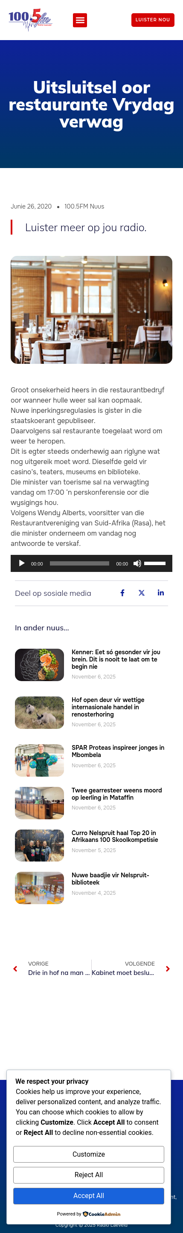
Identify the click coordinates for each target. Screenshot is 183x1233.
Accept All (88, 1196)
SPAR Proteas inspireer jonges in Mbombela (118, 751)
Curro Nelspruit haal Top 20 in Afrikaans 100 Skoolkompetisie (115, 836)
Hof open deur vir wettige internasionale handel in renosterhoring (108, 707)
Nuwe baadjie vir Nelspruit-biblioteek (110, 878)
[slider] (80, 563)
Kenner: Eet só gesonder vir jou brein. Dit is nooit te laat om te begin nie (116, 659)
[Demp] (137, 563)
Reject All (89, 1175)
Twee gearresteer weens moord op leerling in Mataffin (117, 793)
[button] (80, 20)
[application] (91, 563)
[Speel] (21, 563)
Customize (89, 1154)
